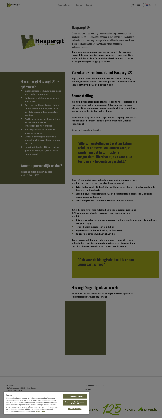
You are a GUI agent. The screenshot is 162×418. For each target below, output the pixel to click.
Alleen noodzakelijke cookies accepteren (75, 402)
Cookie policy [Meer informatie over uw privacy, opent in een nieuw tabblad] (40, 411)
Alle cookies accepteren (75, 396)
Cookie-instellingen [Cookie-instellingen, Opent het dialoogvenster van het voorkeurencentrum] (74, 409)
